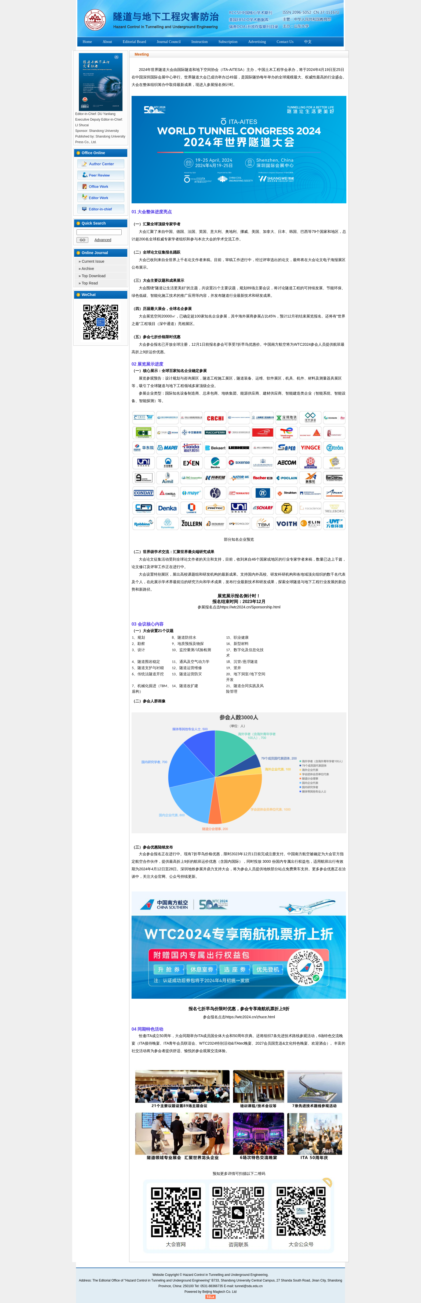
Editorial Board (134, 42)
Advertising (257, 42)
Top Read (90, 283)
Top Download (94, 276)
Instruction (199, 42)
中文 (308, 42)
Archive (88, 268)
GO (82, 240)
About (107, 42)
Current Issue (93, 261)
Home (87, 42)
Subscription (228, 42)
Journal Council (169, 42)
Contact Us (285, 42)
